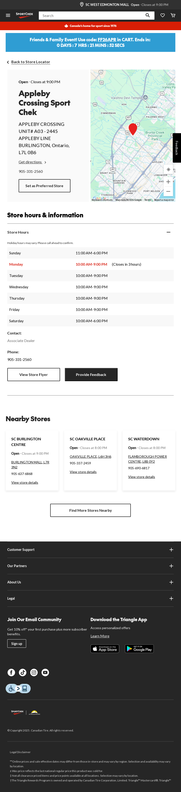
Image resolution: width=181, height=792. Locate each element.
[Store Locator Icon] (81, 4)
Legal (90, 598)
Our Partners (90, 566)
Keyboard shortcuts (102, 200)
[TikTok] (22, 672)
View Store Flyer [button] (33, 374)
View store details (24, 482)
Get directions (33, 162)
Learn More (99, 636)
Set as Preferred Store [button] (44, 185)
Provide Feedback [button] (91, 374)
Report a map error (164, 200)
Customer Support (90, 549)
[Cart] (173, 15)
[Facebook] (11, 672)
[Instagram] (34, 672)
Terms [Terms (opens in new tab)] (147, 200)
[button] (148, 15)
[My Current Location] (168, 169)
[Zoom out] (168, 191)
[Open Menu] (8, 16)
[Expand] (168, 232)
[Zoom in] (168, 181)
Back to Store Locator (30, 61)
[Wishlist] (162, 15)
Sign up (16, 644)
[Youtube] (45, 672)
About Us (90, 582)
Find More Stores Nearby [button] (90, 510)
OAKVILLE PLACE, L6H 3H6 (90, 456)
